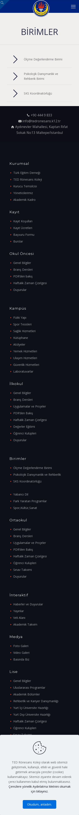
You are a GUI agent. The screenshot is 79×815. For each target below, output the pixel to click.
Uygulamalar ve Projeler (29, 406)
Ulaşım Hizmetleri (25, 358)
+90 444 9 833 (41, 115)
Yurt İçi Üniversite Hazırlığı (30, 708)
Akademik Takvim (25, 624)
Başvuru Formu (23, 235)
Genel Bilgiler (22, 263)
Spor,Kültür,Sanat (25, 508)
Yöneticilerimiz (23, 193)
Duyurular (20, 290)
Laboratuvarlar (23, 371)
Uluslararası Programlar (29, 688)
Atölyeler (19, 344)
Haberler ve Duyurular (28, 604)
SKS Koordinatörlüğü (27, 481)
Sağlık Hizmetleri (24, 331)
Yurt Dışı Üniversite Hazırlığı (31, 714)
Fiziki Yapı (19, 318)
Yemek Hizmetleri (25, 351)
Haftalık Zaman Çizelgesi (30, 283)
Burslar (18, 241)
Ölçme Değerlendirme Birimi (32, 468)
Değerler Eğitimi (24, 427)
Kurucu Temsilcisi (25, 186)
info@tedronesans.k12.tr (41, 121)
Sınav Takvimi (22, 570)
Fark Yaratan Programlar (30, 501)
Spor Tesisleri (22, 324)
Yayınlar (18, 611)
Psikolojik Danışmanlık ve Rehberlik (37, 475)
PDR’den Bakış (23, 413)
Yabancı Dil (20, 494)
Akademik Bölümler (26, 694)
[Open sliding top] (4, 4)
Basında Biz (21, 659)
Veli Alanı (19, 618)
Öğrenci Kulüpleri (24, 433)
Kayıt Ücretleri (22, 228)
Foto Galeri (20, 646)
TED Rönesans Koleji (27, 179)
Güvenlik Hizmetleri (26, 365)
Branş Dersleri (23, 270)
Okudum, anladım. (39, 804)
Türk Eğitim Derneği (26, 173)
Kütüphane (20, 338)
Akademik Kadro (24, 200)
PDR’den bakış (23, 276)
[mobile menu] (73, 6)
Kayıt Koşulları (22, 221)
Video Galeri (21, 653)
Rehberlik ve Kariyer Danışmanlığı (35, 701)
